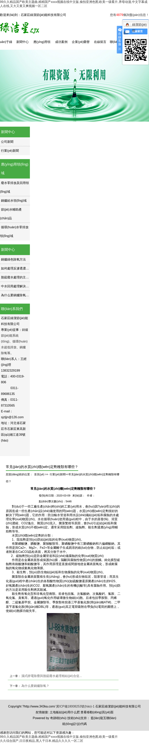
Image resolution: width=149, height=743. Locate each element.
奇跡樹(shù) (58, 718)
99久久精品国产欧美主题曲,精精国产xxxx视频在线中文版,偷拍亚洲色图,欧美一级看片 (59, 736)
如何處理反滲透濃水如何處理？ (22, 268)
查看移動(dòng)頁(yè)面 (97, 712)
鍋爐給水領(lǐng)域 (14, 200)
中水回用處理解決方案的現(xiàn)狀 (25, 286)
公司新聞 (7, 141)
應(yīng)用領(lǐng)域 (42, 45)
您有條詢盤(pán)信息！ (129, 15)
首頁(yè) (39, 474)
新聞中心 (22, 42)
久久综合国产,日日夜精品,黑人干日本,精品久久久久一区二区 (41, 740)
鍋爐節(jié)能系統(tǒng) (14, 335)
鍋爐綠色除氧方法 (13, 259)
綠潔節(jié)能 (136, 25)
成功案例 (61, 42)
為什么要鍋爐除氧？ (35, 685)
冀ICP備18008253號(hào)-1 (75, 706)
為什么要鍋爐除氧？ (15, 295)
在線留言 (100, 42)
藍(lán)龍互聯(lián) (103, 718)
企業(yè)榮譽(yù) (81, 45)
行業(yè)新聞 (10, 150)
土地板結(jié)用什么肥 (65, 712)
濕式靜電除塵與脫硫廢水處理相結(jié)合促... (51, 676)
